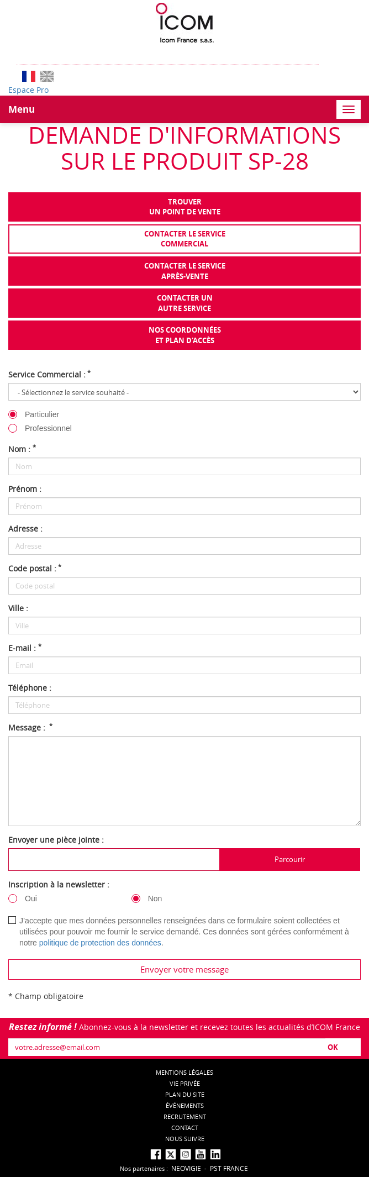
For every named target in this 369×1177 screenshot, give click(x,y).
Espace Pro (28, 90)
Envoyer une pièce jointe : (56, 839)
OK (333, 1047)
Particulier (42, 414)
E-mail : (24, 648)
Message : (30, 727)
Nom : (22, 449)
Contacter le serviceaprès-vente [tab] (184, 271)
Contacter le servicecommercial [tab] (184, 239)
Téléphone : (29, 687)
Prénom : (24, 489)
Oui (31, 898)
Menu (21, 109)
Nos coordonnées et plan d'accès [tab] (185, 335)
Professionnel (48, 428)
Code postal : (34, 568)
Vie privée (185, 1083)
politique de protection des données (100, 942)
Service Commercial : (49, 374)
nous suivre (184, 1138)
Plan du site (184, 1094)
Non (155, 898)
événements (185, 1105)
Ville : (18, 608)
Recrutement (185, 1116)
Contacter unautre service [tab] (185, 303)
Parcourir (290, 859)
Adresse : (25, 528)
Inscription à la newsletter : (58, 884)
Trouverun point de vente (184, 207)
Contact (184, 1127)
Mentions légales (184, 1072)
